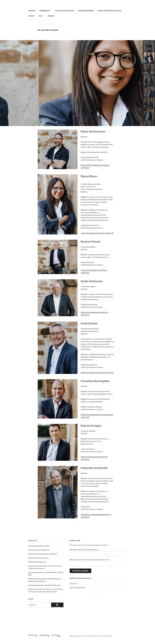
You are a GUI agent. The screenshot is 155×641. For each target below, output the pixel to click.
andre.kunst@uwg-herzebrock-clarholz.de (97, 373)
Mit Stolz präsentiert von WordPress (99, 636)
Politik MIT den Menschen (37, 562)
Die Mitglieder (46, 10)
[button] (71, 83)
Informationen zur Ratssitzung (38, 550)
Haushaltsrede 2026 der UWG (38, 546)
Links (41, 16)
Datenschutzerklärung (77, 588)
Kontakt (31, 16)
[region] (77, 83)
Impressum (74, 584)
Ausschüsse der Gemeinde (64, 10)
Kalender (51, 16)
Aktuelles (32, 10)
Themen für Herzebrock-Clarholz (109, 10)
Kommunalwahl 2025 (86, 10)
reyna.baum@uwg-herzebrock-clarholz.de (97, 233)
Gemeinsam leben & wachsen (38, 558)
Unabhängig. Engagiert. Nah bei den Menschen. (44, 585)
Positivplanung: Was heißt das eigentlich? (42, 554)
